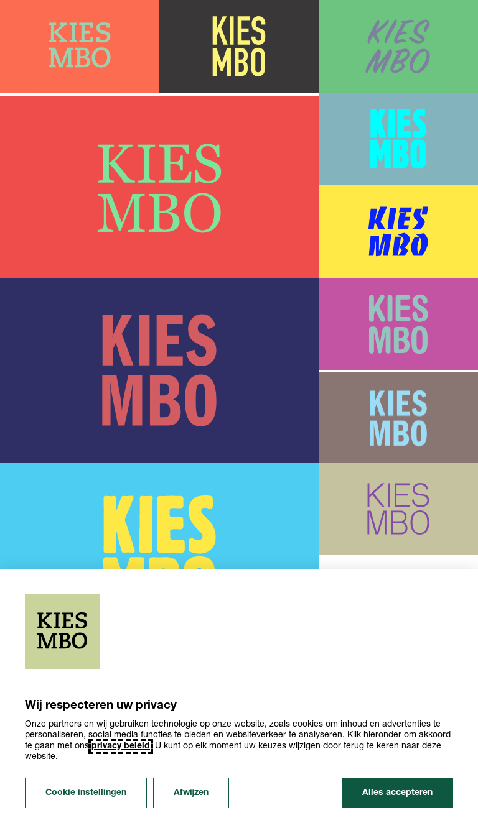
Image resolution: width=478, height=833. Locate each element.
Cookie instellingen (85, 793)
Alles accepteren (397, 793)
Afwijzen (191, 793)
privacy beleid (120, 746)
